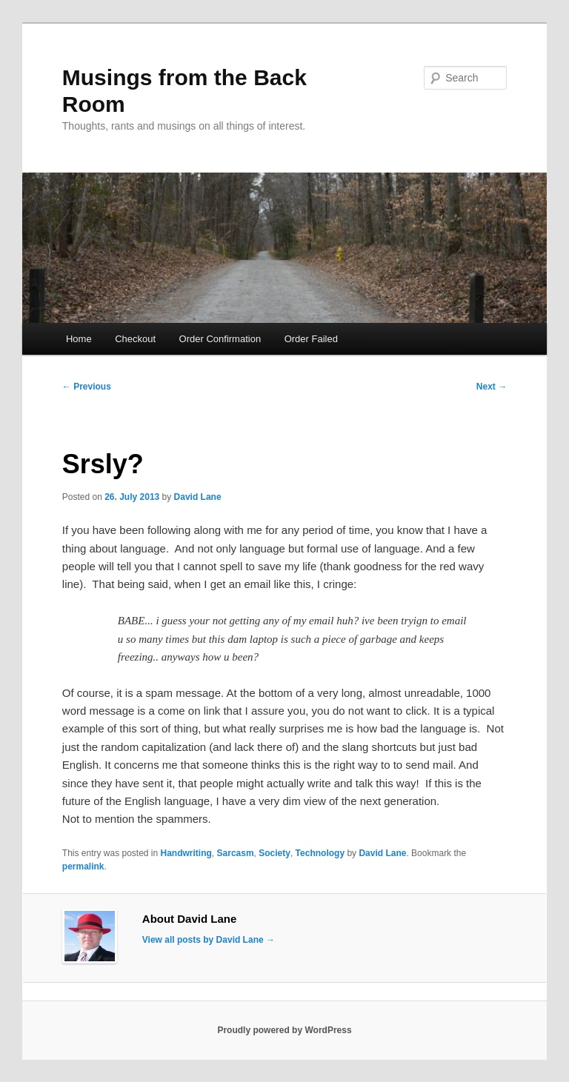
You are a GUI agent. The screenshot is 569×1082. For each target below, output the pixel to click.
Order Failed (311, 338)
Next (491, 386)
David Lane (198, 497)
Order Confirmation (220, 338)
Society (274, 853)
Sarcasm (235, 853)
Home (79, 338)
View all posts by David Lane (208, 940)
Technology (320, 853)
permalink (83, 866)
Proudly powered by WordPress (284, 1030)
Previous (86, 386)
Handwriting (186, 853)
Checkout (135, 338)
